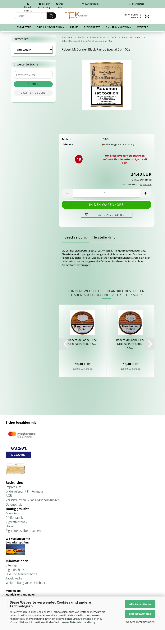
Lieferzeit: (68, 145)
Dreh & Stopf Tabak (50, 27)
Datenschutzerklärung (82, 622)
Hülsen (10, 527)
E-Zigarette (92, 27)
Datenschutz (14, 505)
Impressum (13, 488)
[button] (67, 194)
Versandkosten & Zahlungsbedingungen (33, 501)
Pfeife (74, 27)
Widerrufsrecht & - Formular (25, 492)
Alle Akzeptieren (140, 604)
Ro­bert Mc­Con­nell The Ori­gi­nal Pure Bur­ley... (82, 342)
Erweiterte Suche (33, 93)
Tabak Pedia (14, 579)
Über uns (60, 5)
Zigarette (24, 27)
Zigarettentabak (16, 523)
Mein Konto (13, 514)
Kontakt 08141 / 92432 (28, 5)
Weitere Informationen (140, 622)
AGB (9, 496)
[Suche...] (51, 15)
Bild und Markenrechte (21, 575)
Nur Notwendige (140, 613)
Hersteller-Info (104, 238)
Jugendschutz (15, 570)
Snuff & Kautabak (118, 27)
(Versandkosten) (126, 145)
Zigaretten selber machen (23, 531)
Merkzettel (136, 3)
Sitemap (11, 566)
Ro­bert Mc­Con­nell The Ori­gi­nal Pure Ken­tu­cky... (130, 344)
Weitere (142, 27)
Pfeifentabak (14, 518)
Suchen (33, 85)
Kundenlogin (90, 3)
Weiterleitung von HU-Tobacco (26, 583)
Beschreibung (75, 238)
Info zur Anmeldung (44, 5)
